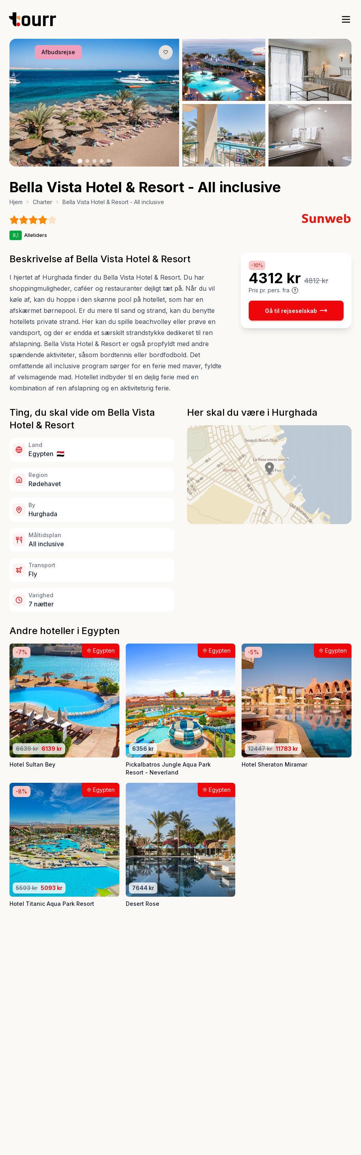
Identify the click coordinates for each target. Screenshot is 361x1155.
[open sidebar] (346, 19)
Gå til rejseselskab (296, 310)
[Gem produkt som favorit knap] (166, 52)
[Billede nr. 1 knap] (79, 161)
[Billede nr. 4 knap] (102, 161)
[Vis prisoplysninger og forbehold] (295, 290)
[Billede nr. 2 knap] (87, 161)
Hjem (16, 202)
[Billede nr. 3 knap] (94, 161)
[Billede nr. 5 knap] (109, 161)
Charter (42, 202)
